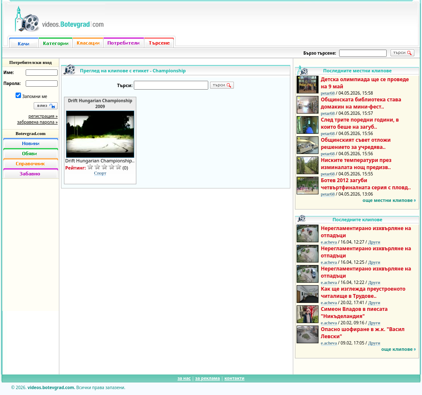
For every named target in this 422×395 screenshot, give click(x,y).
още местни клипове (388, 200)
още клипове (397, 349)
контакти (234, 378)
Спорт (100, 172)
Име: (8, 72)
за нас (184, 378)
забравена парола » (37, 122)
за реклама (207, 378)
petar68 (328, 92)
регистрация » (43, 116)
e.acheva (329, 241)
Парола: (12, 83)
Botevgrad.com (30, 133)
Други (374, 241)
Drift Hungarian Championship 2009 (100, 103)
